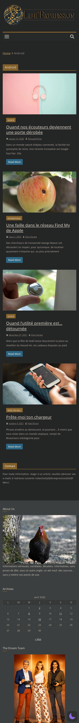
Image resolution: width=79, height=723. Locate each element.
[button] (72, 716)
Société (10, 120)
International (14, 218)
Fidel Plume (33, 423)
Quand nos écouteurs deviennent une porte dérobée (38, 129)
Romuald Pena (35, 138)
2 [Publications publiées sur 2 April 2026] (39, 608)
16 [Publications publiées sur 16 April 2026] (39, 619)
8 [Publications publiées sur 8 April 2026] (29, 613)
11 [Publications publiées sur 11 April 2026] (60, 613)
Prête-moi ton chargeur (29, 417)
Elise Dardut (31, 236)
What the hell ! (14, 410)
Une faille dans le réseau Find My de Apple (38, 227)
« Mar (38, 639)
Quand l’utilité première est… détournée (34, 325)
